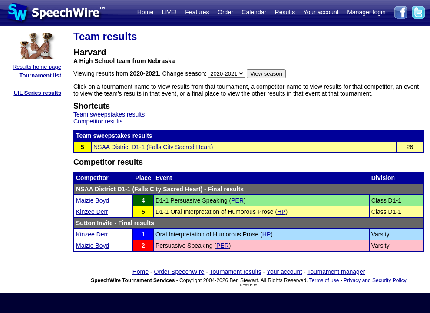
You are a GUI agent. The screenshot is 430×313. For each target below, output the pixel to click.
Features (197, 12)
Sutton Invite (94, 223)
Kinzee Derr (92, 211)
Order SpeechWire (179, 271)
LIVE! (169, 12)
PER (237, 200)
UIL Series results (37, 93)
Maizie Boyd (92, 200)
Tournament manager (336, 271)
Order (225, 12)
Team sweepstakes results (109, 114)
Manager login (366, 12)
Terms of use (324, 280)
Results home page (37, 66)
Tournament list (40, 75)
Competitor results (98, 121)
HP (281, 211)
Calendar (253, 12)
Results (285, 12)
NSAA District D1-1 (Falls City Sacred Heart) (153, 146)
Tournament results (235, 271)
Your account (320, 12)
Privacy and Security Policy (375, 280)
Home (145, 12)
